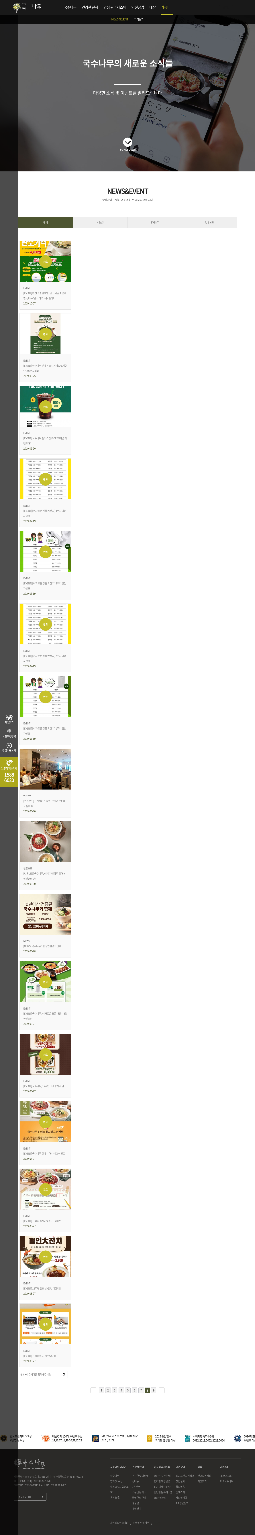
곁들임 (135, 1503)
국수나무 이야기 (118, 1467)
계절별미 (136, 1508)
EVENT (155, 222)
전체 (45, 222)
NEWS (100, 222)
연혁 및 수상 (116, 1481)
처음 (93, 1390)
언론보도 (209, 222)
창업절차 (180, 1481)
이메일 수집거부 (141, 1522)
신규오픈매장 (204, 1475)
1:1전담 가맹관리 (162, 1475)
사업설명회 (181, 1497)
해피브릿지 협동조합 (119, 1489)
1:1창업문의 (160, 1497)
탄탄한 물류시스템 (163, 1492)
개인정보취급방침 (119, 1522)
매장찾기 (202, 1481)
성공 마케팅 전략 (162, 1486)
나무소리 (223, 1467)
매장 (152, 7)
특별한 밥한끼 (139, 1497)
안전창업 (137, 7)
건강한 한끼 (90, 7)
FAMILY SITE (24, 1497)
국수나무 (70, 7)
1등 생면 (136, 1486)
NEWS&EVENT (119, 19)
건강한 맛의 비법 (140, 1475)
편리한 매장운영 (162, 1481)
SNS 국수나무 (226, 1481)
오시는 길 (115, 1497)
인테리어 (180, 1492)
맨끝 (161, 1390)
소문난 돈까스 (139, 1492)
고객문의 (139, 19)
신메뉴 (135, 1481)
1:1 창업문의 (182, 1503)
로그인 (226, 7)
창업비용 (180, 1486)
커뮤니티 (167, 7)
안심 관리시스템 (114, 7)
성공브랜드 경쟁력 (185, 1475)
